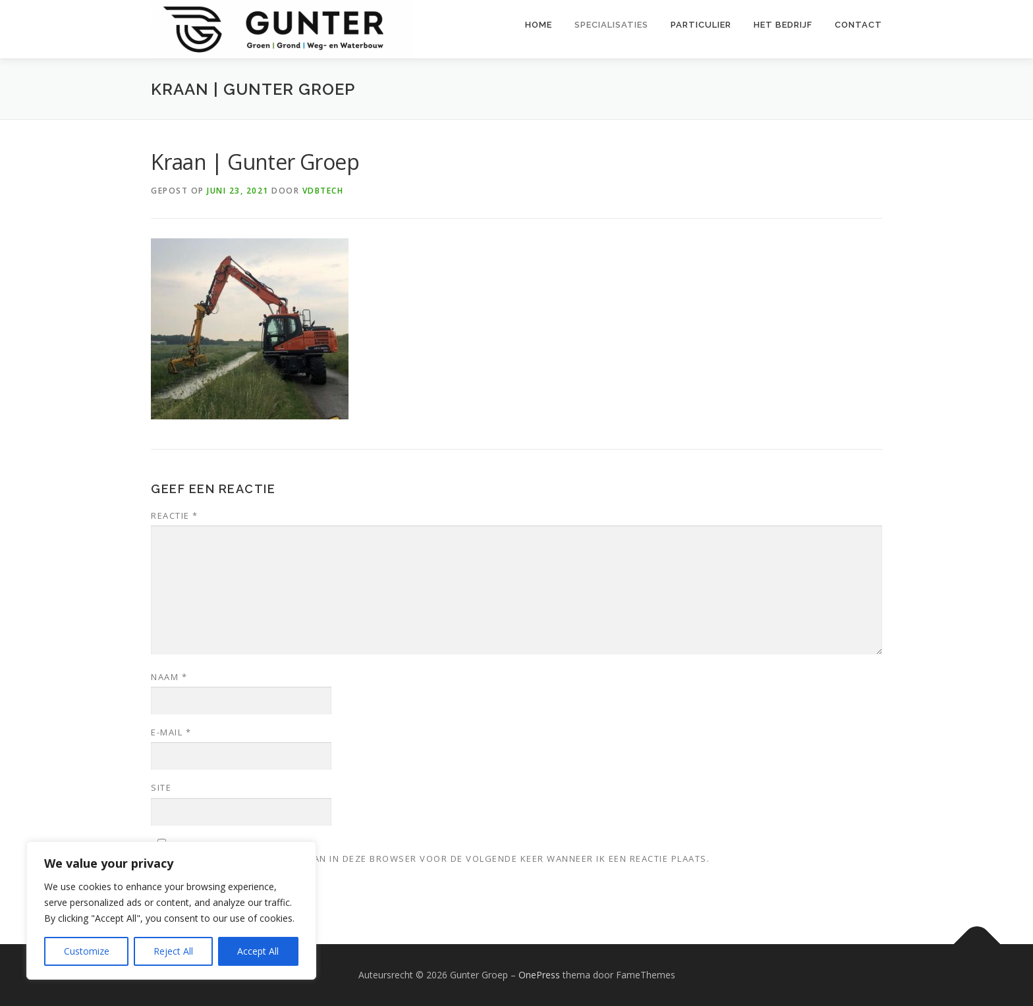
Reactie (174, 515)
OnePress (539, 974)
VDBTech (323, 190)
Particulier (701, 25)
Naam (169, 677)
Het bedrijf (783, 25)
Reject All (173, 951)
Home (538, 25)
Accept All (258, 951)
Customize (86, 951)
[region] (171, 910)
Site (161, 787)
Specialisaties (611, 25)
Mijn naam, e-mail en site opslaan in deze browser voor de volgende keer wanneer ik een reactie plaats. (430, 858)
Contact (858, 25)
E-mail (171, 732)
